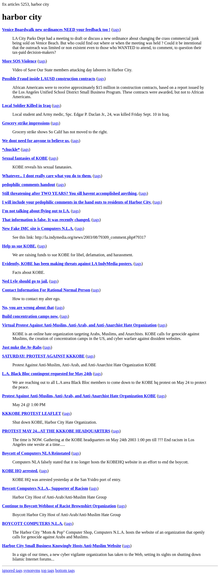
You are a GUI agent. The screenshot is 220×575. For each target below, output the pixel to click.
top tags (47, 570)
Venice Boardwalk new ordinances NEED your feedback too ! (56, 29)
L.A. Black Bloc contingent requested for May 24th (47, 373)
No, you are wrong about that (28, 307)
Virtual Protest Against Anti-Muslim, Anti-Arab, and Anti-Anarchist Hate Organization (79, 325)
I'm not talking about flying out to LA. (36, 211)
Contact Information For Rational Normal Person (46, 290)
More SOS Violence (19, 61)
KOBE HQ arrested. (20, 471)
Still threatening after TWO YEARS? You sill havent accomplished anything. (70, 193)
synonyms (32, 570)
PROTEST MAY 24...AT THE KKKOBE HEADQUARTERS (56, 431)
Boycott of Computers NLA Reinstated (36, 453)
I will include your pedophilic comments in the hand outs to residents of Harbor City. (76, 202)
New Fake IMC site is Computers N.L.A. (38, 228)
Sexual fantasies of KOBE (25, 158)
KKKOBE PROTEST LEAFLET (31, 413)
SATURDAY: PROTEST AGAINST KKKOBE (43, 356)
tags (116, 29)
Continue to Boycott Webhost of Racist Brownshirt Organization (59, 506)
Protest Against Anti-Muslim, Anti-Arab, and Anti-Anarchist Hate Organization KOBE (79, 396)
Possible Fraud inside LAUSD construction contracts (48, 78)
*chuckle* (11, 149)
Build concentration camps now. (30, 316)
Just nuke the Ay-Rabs (22, 347)
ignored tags (12, 570)
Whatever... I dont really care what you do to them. (47, 176)
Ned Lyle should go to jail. (25, 281)
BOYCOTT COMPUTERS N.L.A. (32, 523)
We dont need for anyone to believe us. (36, 140)
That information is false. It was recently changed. (46, 219)
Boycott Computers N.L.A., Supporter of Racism (45, 488)
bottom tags (65, 570)
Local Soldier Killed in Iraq (26, 105)
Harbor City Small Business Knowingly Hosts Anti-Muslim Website (61, 545)
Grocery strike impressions (26, 123)
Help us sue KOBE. (19, 246)
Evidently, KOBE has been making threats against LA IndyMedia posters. (67, 263)
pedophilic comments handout (28, 184)
